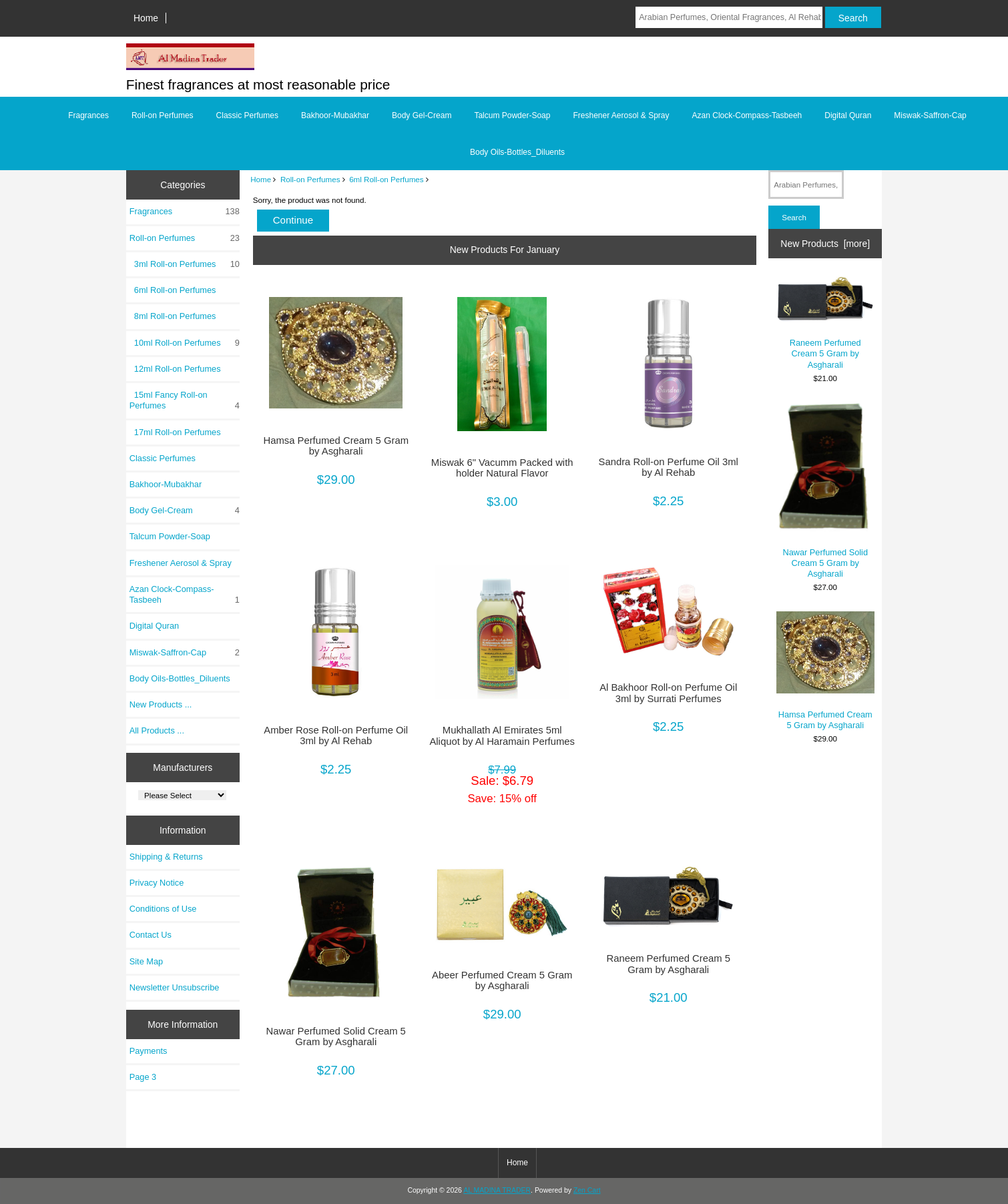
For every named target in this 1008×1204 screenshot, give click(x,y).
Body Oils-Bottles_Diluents (517, 152)
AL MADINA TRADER (497, 1190)
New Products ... (161, 704)
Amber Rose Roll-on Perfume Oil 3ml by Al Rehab (336, 735)
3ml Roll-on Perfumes (185, 264)
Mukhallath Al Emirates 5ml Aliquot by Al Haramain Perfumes (502, 735)
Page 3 (143, 1077)
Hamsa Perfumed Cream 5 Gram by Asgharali (336, 446)
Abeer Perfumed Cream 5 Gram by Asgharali (502, 980)
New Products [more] (825, 243)
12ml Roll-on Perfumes (175, 369)
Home (146, 18)
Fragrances (88, 115)
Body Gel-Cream (421, 115)
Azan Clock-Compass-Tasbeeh (747, 115)
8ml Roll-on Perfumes (173, 316)
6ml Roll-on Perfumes (386, 179)
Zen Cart (587, 1190)
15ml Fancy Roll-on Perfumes (185, 400)
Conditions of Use (163, 909)
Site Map (146, 961)
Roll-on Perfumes (310, 179)
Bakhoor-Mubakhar (335, 115)
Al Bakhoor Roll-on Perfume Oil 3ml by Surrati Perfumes (668, 692)
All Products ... (157, 730)
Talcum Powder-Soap (512, 115)
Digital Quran (847, 115)
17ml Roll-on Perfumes (175, 432)
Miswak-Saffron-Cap (930, 115)
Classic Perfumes (247, 115)
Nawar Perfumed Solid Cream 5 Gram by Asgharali (336, 1036)
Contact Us (151, 935)
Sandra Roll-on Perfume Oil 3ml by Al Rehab (668, 467)
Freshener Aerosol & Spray (621, 115)
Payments (149, 1051)
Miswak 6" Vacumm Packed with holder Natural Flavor (502, 468)
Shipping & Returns (166, 857)
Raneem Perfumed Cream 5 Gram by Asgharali (668, 963)
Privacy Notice (157, 883)
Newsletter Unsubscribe (175, 987)
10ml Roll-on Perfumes (185, 343)
